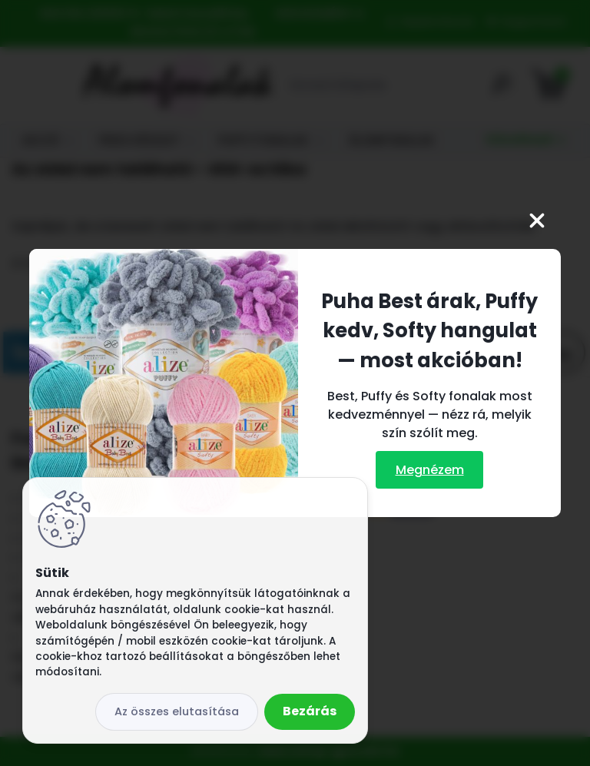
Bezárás (309, 711)
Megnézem (430, 470)
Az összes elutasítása (176, 711)
